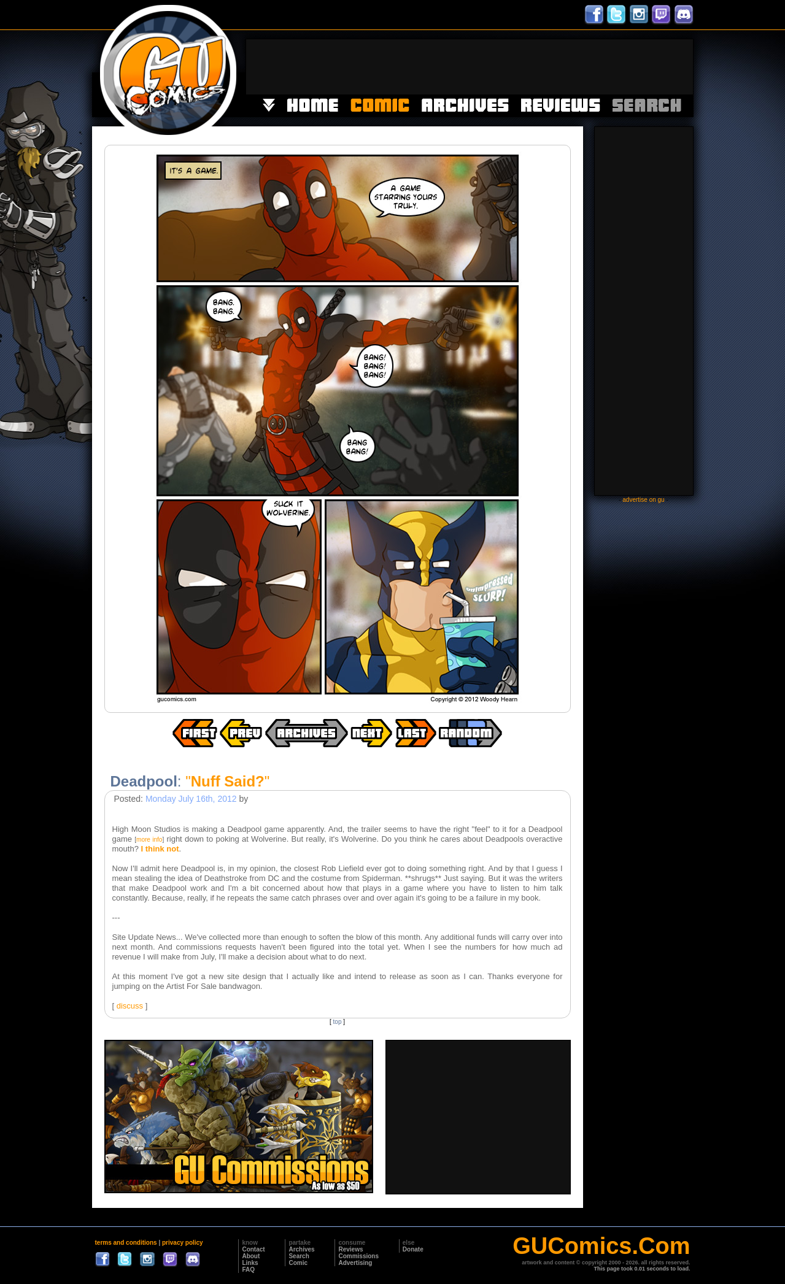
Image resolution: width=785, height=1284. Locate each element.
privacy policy (182, 1242)
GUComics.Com (601, 1246)
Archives (301, 1249)
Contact (253, 1249)
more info (149, 839)
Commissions (358, 1256)
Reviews (350, 1249)
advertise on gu (643, 499)
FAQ (248, 1269)
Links (250, 1262)
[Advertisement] (469, 66)
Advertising (355, 1262)
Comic (297, 1262)
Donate (413, 1249)
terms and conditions (126, 1242)
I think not (160, 848)
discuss (130, 1005)
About (251, 1256)
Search (298, 1256)
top (337, 1021)
